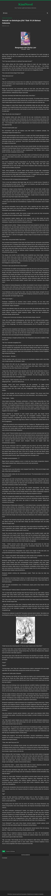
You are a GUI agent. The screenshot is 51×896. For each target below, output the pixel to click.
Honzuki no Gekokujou (7, 18)
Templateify (41, 894)
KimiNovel (25, 4)
